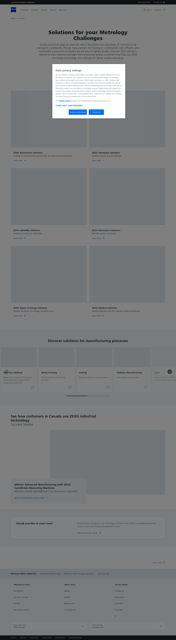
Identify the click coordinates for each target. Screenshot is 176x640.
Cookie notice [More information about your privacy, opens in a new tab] (61, 105)
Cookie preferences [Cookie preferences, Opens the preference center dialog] (78, 112)
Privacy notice (64, 101)
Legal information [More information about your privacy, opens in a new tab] (75, 105)
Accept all (96, 112)
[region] (88, 91)
